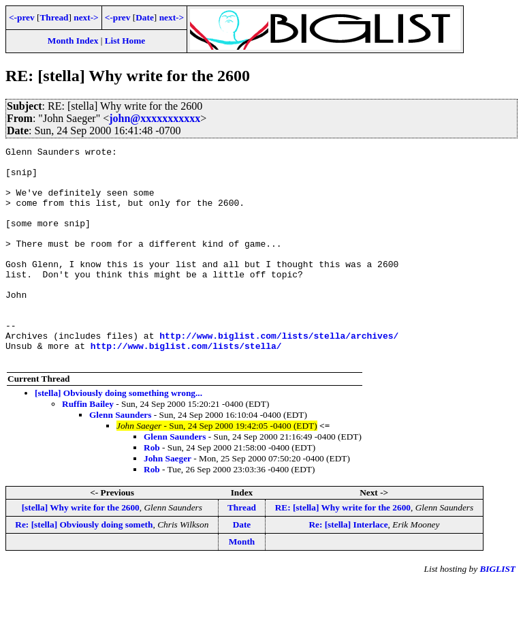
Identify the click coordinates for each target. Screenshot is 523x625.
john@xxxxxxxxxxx (154, 118)
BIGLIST (497, 612)
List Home (125, 40)
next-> (86, 17)
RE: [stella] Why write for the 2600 (343, 550)
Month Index (73, 40)
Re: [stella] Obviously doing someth (84, 567)
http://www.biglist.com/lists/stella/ (186, 386)
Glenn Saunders (120, 458)
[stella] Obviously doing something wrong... (118, 436)
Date (145, 17)
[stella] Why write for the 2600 (81, 550)
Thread (53, 17)
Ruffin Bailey (88, 447)
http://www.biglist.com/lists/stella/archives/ (278, 374)
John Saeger (167, 501)
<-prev (22, 17)
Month (242, 584)
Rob (152, 490)
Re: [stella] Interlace (347, 567)
